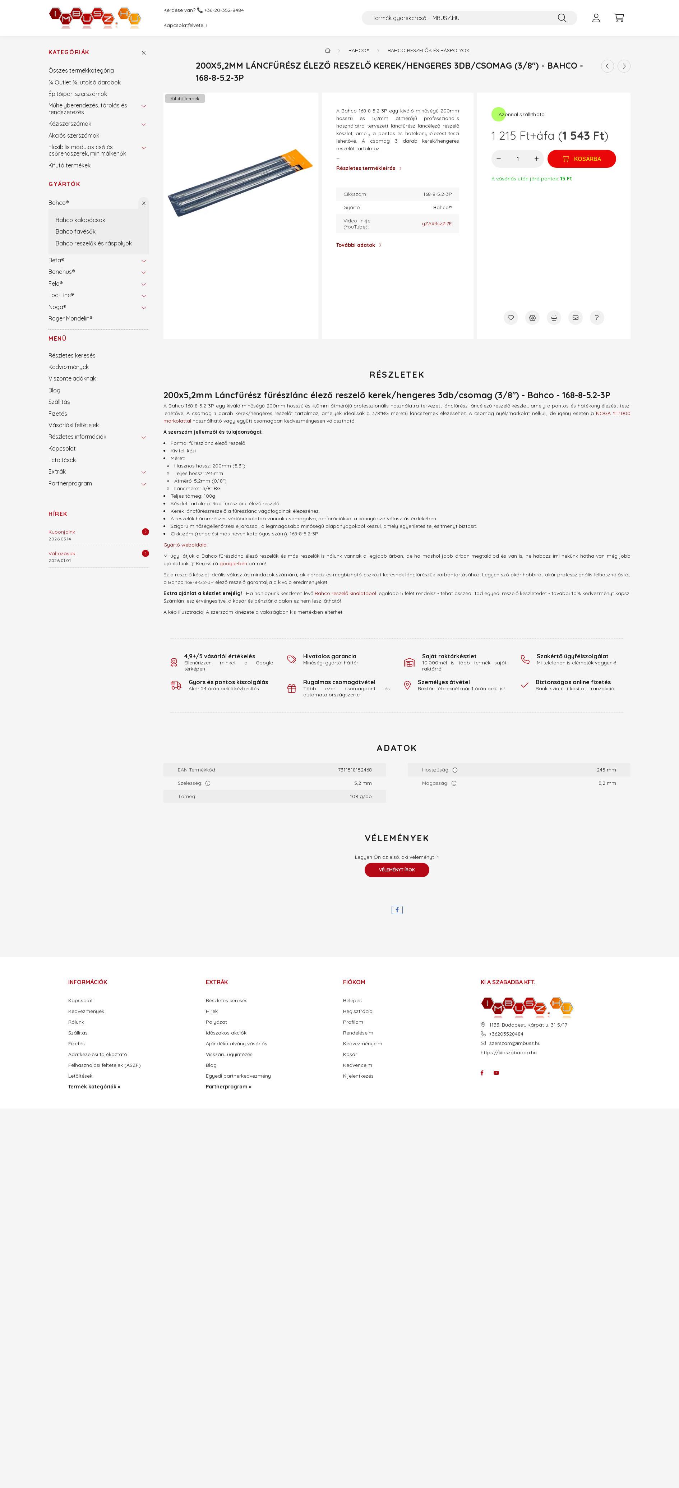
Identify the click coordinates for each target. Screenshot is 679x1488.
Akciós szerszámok (73, 135)
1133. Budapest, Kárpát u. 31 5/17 (528, 1025)
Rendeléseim (358, 1033)
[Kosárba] (582, 159)
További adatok (355, 245)
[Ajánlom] (575, 317)
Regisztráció (358, 1011)
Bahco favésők (76, 231)
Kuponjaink (61, 532)
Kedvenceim (357, 1065)
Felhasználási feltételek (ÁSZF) (104, 1065)
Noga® (57, 306)
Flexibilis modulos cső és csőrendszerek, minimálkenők (87, 150)
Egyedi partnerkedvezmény (238, 1076)
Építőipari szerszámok (77, 93)
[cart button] (619, 18)
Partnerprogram (70, 483)
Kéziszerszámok (69, 123)
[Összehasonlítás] (532, 317)
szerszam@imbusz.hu (515, 1043)
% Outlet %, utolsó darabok (84, 82)
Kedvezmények (68, 366)
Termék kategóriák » (94, 1087)
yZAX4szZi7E (437, 224)
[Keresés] (562, 18)
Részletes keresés (72, 355)
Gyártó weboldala (185, 545)
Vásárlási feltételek (73, 425)
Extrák (57, 471)
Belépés (352, 1001)
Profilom (353, 1022)
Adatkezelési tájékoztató (97, 1054)
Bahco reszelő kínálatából (345, 593)
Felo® (55, 283)
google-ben (233, 563)
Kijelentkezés (358, 1076)
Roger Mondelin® (70, 318)
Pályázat (216, 1022)
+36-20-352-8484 (224, 10)
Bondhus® (61, 271)
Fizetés (57, 413)
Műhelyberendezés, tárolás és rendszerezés (87, 108)
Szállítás (59, 401)
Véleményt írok (397, 869)
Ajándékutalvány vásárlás (236, 1044)
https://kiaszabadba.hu (509, 1052)
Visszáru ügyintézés (229, 1054)
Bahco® (58, 202)
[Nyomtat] (554, 317)
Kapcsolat (62, 448)
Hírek (58, 513)
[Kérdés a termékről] (597, 317)
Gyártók (64, 184)
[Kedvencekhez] (511, 317)
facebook (482, 1073)
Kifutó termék (185, 98)
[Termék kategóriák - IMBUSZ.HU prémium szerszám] (328, 50)
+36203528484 (506, 1034)
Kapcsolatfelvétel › (185, 25)
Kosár (350, 1054)
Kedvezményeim (362, 1044)
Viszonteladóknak (72, 378)
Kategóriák (68, 52)
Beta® (56, 260)
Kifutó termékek (69, 165)
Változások (61, 553)
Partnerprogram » (228, 1087)
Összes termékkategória (81, 70)
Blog (54, 390)
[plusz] (536, 158)
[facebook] (397, 910)
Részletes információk (77, 436)
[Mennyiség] (517, 159)
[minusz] (498, 158)
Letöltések (62, 460)
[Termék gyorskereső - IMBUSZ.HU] (469, 18)
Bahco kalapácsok (80, 220)
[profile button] (596, 18)
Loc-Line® (61, 295)
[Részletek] (145, 531)
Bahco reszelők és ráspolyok (94, 243)
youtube (496, 1073)
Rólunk (76, 1022)
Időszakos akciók (226, 1033)
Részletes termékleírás (365, 168)
